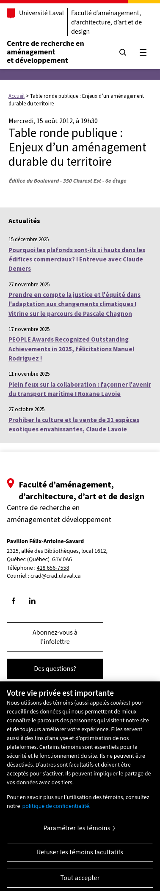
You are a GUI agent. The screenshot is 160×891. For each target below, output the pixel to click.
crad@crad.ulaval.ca (55, 576)
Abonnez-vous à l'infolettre (55, 637)
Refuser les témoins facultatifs (80, 855)
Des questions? (55, 668)
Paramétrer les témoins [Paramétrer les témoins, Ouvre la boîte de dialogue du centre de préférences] (76, 831)
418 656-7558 (53, 568)
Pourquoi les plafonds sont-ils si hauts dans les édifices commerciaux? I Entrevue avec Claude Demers (76, 259)
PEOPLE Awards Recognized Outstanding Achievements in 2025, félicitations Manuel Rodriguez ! (71, 348)
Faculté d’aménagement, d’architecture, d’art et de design (106, 22)
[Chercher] (123, 52)
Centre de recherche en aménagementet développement (45, 52)
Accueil (16, 96)
